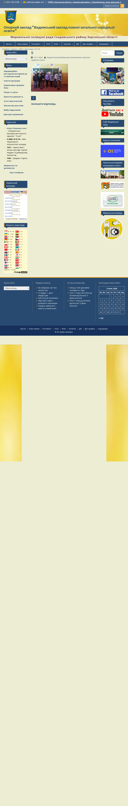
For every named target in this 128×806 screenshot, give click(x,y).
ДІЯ (77, 44)
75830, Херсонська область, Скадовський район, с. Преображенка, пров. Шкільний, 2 (84, 2)
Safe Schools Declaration (48, 298)
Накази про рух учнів (13, 105)
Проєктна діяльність (13, 97)
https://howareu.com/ (17, 128)
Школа (8, 44)
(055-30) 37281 (12, 2)
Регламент (35, 44)
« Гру (101, 318)
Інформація (103, 44)
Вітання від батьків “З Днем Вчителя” (80, 303)
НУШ (48, 44)
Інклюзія (67, 44)
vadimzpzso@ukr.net (35, 2)
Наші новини (22, 44)
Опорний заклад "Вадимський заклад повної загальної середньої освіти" (59, 29)
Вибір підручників (12, 110)
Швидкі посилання (112, 6)
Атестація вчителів (13, 101)
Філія (56, 44)
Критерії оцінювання (13, 114)
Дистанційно (88, 44)
